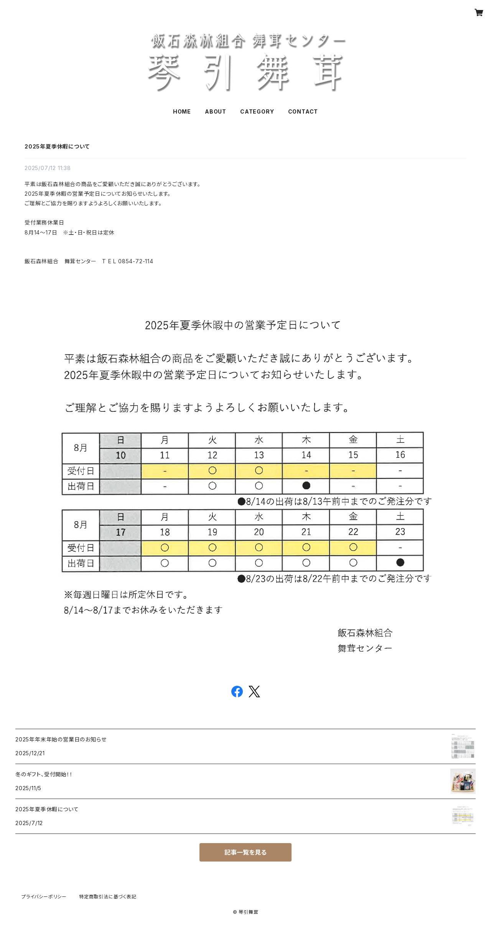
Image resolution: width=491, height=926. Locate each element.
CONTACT (303, 111)
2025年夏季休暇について (57, 146)
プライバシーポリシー (44, 897)
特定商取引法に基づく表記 (108, 897)
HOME (182, 111)
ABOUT (215, 111)
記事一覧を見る (245, 852)
